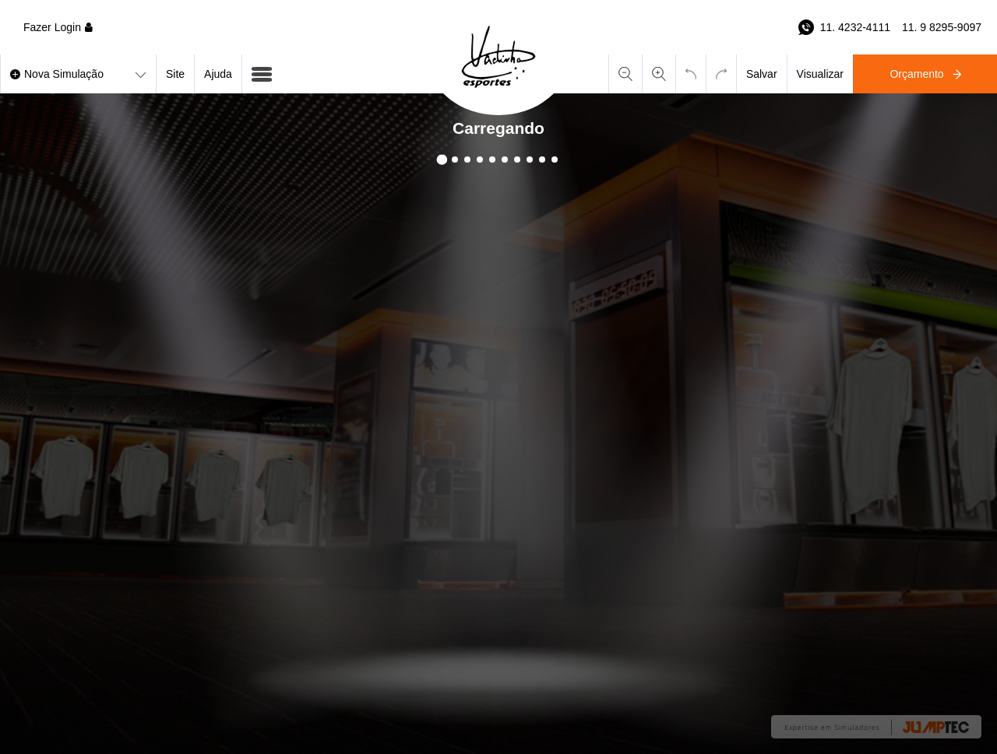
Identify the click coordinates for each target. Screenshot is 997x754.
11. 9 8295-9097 (941, 27)
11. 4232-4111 (855, 27)
